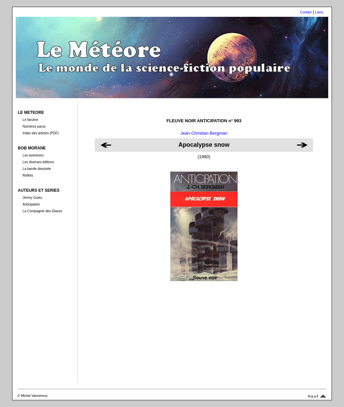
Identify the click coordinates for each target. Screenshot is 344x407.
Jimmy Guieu (32, 197)
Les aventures (33, 155)
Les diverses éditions (38, 162)
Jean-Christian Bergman (203, 133)
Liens (319, 12)
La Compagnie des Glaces (42, 211)
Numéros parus (34, 126)
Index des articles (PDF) (40, 133)
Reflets (28, 175)
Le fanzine (30, 120)
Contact (305, 12)
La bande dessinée (37, 169)
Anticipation (31, 204)
